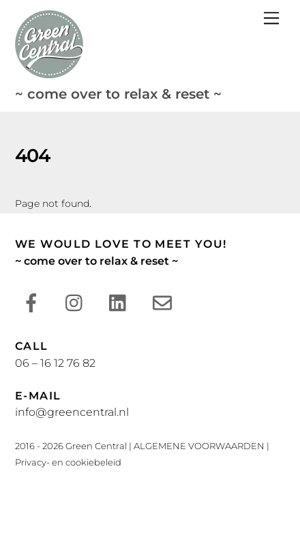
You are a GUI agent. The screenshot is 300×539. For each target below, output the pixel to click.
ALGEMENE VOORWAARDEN (199, 445)
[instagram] (77, 302)
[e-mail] (164, 302)
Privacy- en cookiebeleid (68, 462)
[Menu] (271, 18)
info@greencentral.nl (72, 412)
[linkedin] (121, 302)
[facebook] (33, 302)
